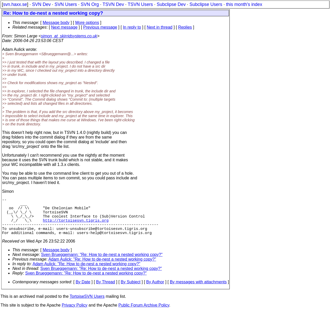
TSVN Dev (113, 4)
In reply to (132, 27)
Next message (64, 27)
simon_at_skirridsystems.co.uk (69, 36)
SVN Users (65, 4)
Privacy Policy (74, 314)
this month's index (244, 4)
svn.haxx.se (15, 4)
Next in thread (159, 27)
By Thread (105, 291)
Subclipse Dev (171, 4)
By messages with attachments (198, 291)
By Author (155, 291)
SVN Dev (41, 4)
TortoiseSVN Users (87, 305)
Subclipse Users (205, 4)
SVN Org (90, 4)
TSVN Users (140, 4)
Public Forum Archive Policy (143, 314)
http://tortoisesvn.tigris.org (76, 226)
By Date (83, 291)
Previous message (100, 27)
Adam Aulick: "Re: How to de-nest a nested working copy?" (102, 268)
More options (87, 22)
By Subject (130, 291)
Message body (56, 22)
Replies (185, 27)
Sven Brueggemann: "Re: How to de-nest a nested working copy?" (101, 264)
